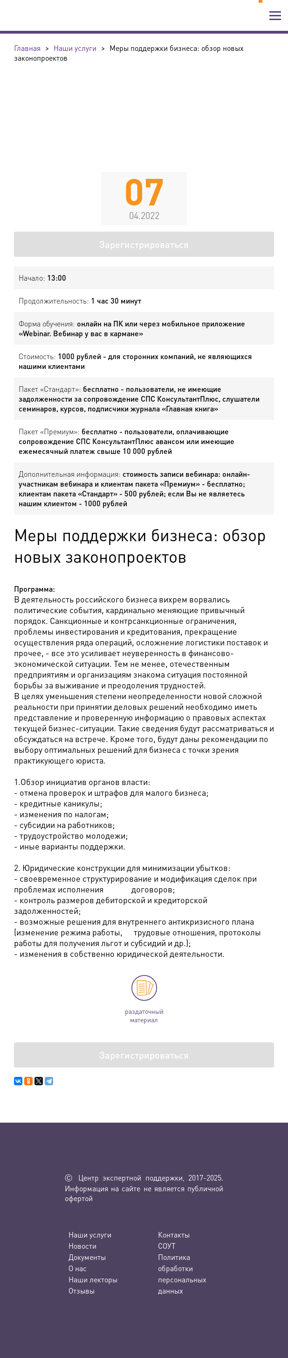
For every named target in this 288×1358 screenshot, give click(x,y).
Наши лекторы (93, 1279)
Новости (82, 1246)
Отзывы (82, 1290)
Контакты (174, 1234)
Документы (87, 1257)
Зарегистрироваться (144, 244)
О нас (78, 1268)
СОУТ (167, 1246)
